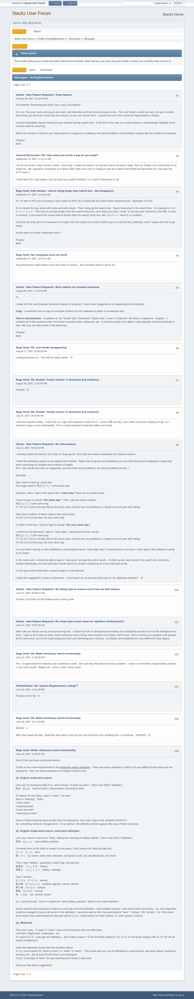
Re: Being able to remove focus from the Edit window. (88, 589)
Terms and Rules (166, 995)
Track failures (64, 94)
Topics (32, 70)
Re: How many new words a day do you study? (70, 155)
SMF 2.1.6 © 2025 (18, 995)
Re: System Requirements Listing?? (56, 685)
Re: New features (66, 444)
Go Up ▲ (180, 995)
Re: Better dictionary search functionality (56, 653)
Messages (19, 70)
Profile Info (20, 46)
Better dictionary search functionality (53, 750)
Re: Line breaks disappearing (48, 347)
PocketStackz (24, 685)
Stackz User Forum (31, 13)
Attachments (46, 70)
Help (155, 995)
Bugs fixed (22, 190)
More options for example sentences (77, 287)
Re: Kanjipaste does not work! (49, 254)
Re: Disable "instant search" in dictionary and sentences (65, 379)
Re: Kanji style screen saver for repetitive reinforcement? (90, 621)
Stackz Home (173, 14)
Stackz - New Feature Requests (34, 94)
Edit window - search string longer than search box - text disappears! (72, 190)
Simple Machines (35, 995)
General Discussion (28, 155)
